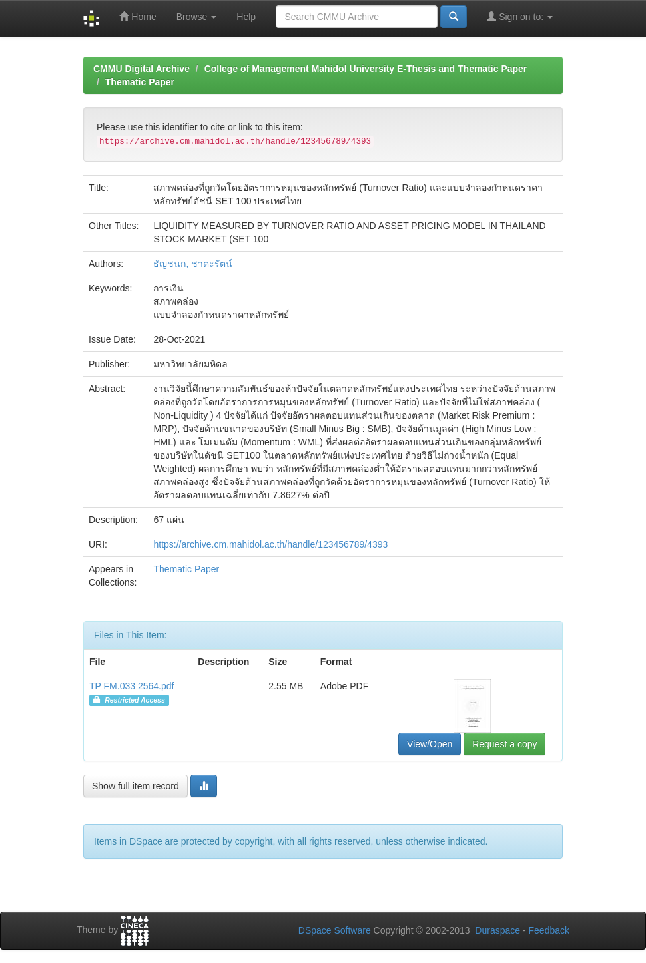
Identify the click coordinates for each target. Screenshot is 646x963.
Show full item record (135, 786)
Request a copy (504, 744)
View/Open (429, 744)
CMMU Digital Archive (141, 68)
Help (246, 16)
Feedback (549, 930)
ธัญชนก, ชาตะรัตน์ (192, 263)
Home (137, 16)
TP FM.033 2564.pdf (131, 686)
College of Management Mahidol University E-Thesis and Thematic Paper (365, 68)
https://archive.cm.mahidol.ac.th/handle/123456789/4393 (270, 544)
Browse (196, 16)
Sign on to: (520, 16)
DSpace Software (334, 930)
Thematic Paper (139, 82)
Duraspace (497, 930)
